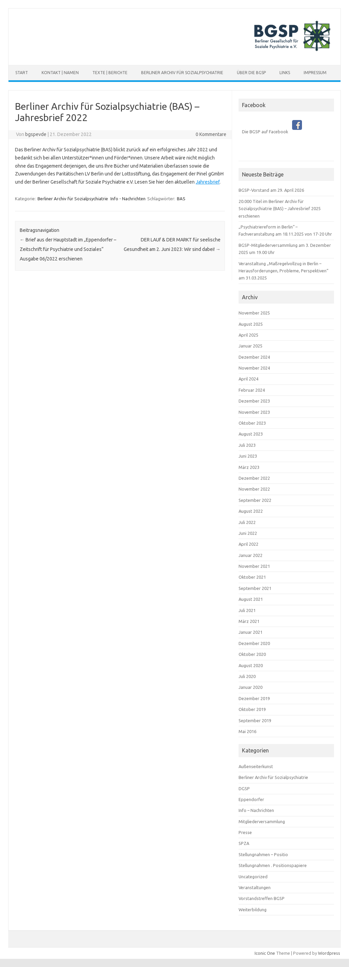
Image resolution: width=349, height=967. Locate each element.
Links (284, 72)
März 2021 (249, 621)
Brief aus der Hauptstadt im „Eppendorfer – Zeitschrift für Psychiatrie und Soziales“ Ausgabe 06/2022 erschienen (68, 249)
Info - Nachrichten (128, 198)
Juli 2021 (247, 610)
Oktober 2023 (252, 423)
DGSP (244, 788)
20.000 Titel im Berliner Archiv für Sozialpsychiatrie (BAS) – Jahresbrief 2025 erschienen (280, 208)
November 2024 (254, 368)
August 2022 (251, 511)
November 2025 (254, 312)
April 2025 (248, 335)
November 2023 (254, 412)
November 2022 (254, 489)
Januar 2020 (250, 687)
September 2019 (255, 720)
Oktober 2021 (252, 577)
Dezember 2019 (254, 698)
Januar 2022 (250, 555)
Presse (245, 832)
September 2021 (255, 588)
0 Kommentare (211, 134)
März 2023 (249, 467)
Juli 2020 (247, 676)
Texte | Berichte (109, 72)
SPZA (244, 843)
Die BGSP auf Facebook (272, 131)
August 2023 (251, 433)
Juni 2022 (248, 533)
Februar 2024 (252, 390)
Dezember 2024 (254, 357)
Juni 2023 (248, 456)
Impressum (315, 72)
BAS (181, 198)
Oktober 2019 (252, 709)
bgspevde (35, 134)
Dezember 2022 (254, 478)
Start (21, 72)
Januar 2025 (250, 345)
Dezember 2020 (254, 643)
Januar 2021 (250, 632)
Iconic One (265, 953)
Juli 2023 (247, 445)
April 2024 (248, 378)
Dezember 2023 (254, 400)
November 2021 (254, 566)
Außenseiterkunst (256, 766)
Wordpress (329, 953)
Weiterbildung (253, 909)
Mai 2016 (247, 731)
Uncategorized (253, 876)
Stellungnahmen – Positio (263, 854)
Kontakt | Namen (60, 72)
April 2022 (248, 544)
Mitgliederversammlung (262, 821)
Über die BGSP (251, 72)
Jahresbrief (207, 182)
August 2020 (251, 665)
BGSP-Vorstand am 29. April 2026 (271, 190)
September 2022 (255, 500)
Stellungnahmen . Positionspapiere (273, 865)
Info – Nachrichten (256, 810)
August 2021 (251, 599)
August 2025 (251, 324)
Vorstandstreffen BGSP (262, 898)
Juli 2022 (247, 522)
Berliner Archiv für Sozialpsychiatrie (182, 72)
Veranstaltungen (255, 887)
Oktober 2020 (252, 654)
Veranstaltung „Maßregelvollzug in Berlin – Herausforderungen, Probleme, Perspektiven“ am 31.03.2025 (283, 271)
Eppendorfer (251, 799)
